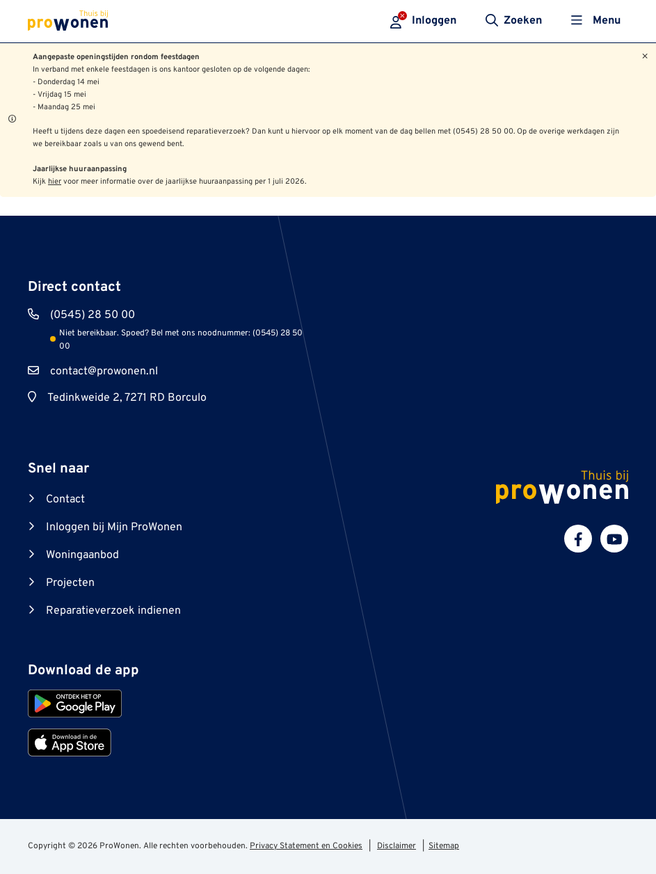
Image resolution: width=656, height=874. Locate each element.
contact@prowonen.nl (104, 372)
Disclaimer (396, 846)
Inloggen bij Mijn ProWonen (114, 527)
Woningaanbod (82, 555)
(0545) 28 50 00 (92, 315)
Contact (65, 500)
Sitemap (444, 846)
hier (54, 181)
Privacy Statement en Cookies (306, 846)
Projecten (70, 583)
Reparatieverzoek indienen (113, 611)
